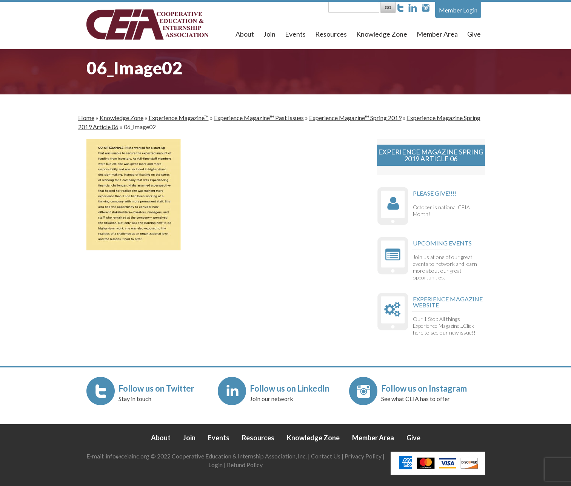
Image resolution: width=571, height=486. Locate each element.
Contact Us (325, 456)
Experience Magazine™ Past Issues (259, 117)
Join (269, 34)
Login (215, 464)
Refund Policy (245, 464)
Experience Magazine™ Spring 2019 (355, 117)
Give (474, 34)
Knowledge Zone (381, 34)
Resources (331, 34)
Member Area (437, 34)
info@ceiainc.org (128, 456)
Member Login (458, 10)
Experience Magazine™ (179, 117)
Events (295, 34)
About (244, 34)
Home (86, 117)
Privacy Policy (363, 456)
